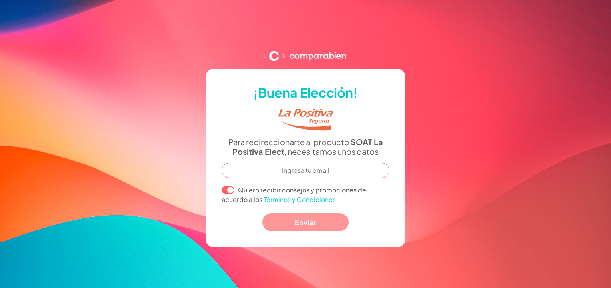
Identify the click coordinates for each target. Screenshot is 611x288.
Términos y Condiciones (300, 199)
